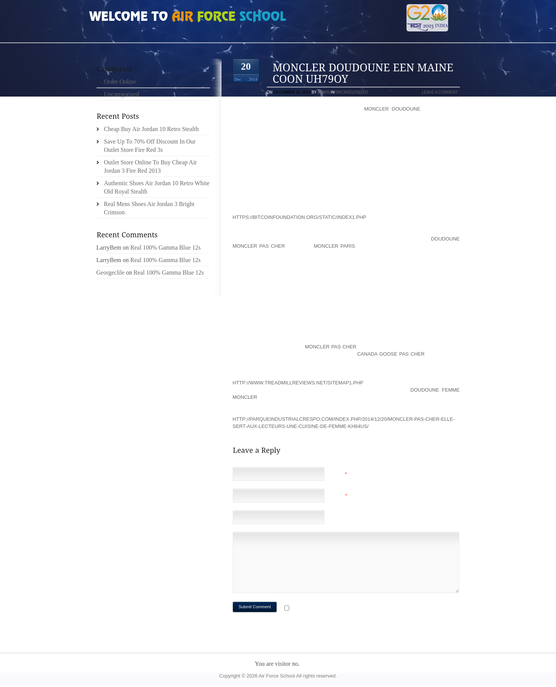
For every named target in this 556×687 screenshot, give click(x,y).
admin (324, 92)
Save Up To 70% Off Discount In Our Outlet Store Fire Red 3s (150, 145)
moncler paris (334, 246)
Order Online (120, 81)
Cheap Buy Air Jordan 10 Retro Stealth (151, 129)
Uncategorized (352, 92)
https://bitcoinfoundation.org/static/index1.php (299, 217)
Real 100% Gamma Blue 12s (165, 247)
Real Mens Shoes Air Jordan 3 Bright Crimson (149, 208)
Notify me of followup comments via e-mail (351, 609)
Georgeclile (111, 272)
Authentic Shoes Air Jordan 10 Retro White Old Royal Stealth (157, 187)
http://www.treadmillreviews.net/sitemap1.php (298, 383)
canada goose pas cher (390, 354)
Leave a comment (440, 92)
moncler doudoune (392, 109)
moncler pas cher (331, 347)
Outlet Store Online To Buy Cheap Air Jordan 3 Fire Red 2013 (150, 166)
